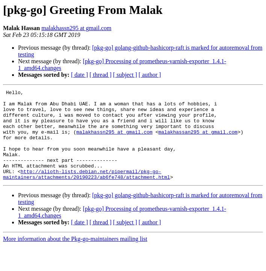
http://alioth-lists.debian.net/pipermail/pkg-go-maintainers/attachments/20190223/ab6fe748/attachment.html (86, 191)
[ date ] (79, 75)
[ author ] (150, 75)
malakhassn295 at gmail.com (76, 28)
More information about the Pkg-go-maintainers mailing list (75, 257)
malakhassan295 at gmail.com (197, 140)
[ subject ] (125, 75)
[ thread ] (100, 75)
